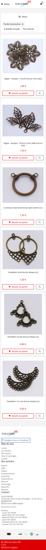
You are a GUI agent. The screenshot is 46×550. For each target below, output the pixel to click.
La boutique (6, 451)
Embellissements (8, 473)
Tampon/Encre (7, 479)
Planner (4, 465)
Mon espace (6, 453)
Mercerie (4, 481)
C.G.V (3, 544)
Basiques (4, 489)
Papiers (4, 471)
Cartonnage (5, 484)
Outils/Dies (5, 476)
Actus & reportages (8, 456)
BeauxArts (5, 487)
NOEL (3, 468)
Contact (4, 459)
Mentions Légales (9, 547)
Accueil (4, 448)
